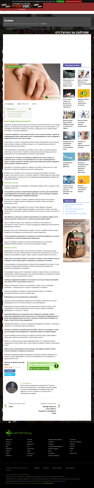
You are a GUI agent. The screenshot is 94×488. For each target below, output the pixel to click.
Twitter (8, 374)
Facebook (9, 371)
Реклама (36, 468)
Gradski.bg (8, 474)
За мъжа (8, 442)
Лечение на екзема (15, 116)
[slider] (9, 367)
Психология (30, 453)
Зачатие (8, 444)
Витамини (8, 455)
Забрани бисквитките (73, 1)
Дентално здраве (53, 448)
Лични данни (70, 468)
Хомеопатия (30, 448)
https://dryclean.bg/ (70, 211)
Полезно (29, 439)
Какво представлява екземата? (17, 111)
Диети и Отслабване (75, 442)
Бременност (30, 444)
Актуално (29, 455)
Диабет (72, 448)
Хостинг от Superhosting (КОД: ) (39, 483)
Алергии (8, 451)
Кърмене (72, 444)
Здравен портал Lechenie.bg (13, 24)
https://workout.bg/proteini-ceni (74, 209)
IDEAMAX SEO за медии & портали (15, 483)
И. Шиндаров (10, 104)
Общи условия (56, 468)
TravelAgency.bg (24, 474)
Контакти (46, 468)
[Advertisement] (47, 50)
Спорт (29, 451)
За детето (29, 442)
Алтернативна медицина (55, 446)
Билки (50, 451)
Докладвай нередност (39, 368)
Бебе (7, 446)
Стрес (7, 453)
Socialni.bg (15, 474)
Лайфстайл (9, 448)
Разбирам (60, 1)
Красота (72, 446)
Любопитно (9, 439)
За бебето (51, 442)
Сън (71, 451)
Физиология (73, 453)
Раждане (50, 444)
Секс (28, 446)
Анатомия (51, 453)
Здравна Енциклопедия (32, 24)
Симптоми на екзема (16, 114)
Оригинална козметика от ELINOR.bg (75, 213)
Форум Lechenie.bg (53, 455)
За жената (73, 439)
